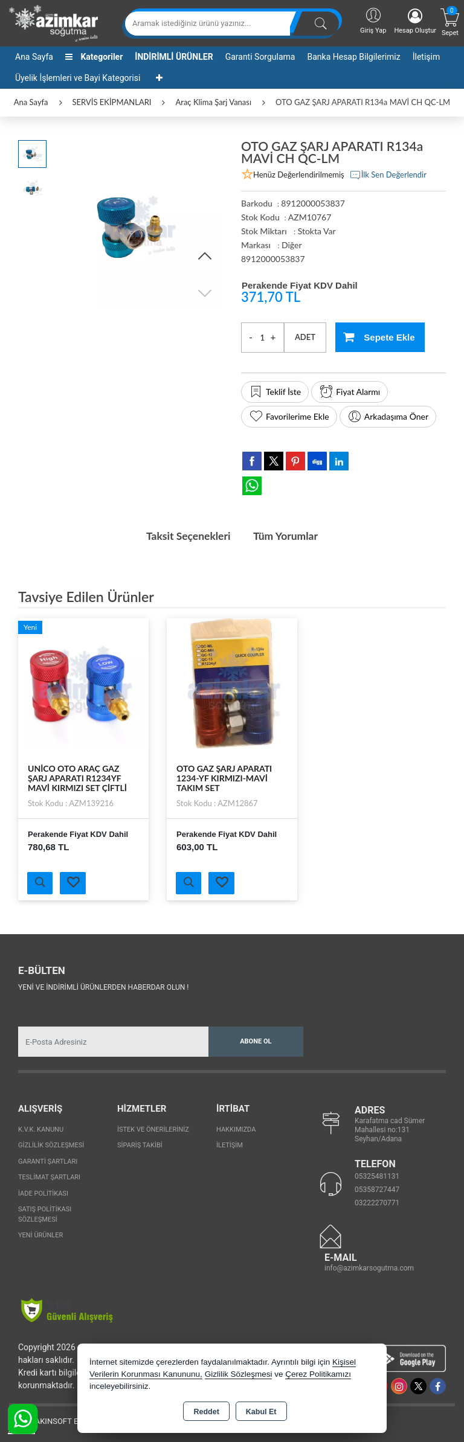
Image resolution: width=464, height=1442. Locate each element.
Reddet (206, 1412)
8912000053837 (273, 259)
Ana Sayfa (34, 57)
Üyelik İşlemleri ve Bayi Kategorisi (77, 78)
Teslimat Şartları (49, 1177)
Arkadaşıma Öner (387, 416)
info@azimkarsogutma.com (369, 1267)
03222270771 (377, 1202)
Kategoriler (94, 57)
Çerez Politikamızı (318, 1374)
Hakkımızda (236, 1129)
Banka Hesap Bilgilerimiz (353, 57)
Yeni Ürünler (40, 1235)
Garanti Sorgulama (260, 57)
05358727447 (377, 1189)
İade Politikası (43, 1193)
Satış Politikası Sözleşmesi (44, 1214)
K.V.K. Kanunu (40, 1129)
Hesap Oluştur (415, 21)
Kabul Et (261, 1412)
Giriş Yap (373, 20)
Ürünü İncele (40, 882)
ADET (305, 337)
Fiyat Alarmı (349, 392)
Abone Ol (255, 1041)
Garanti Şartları (47, 1161)
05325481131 (377, 1175)
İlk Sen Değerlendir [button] (388, 175)
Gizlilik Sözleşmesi (51, 1145)
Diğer (292, 245)
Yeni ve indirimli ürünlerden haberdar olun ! (103, 986)
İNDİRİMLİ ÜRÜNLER (174, 57)
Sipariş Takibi (140, 1145)
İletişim (426, 57)
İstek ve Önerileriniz (153, 1129)
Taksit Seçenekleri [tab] (186, 535)
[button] (205, 257)
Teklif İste (275, 392)
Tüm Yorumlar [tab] (287, 535)
